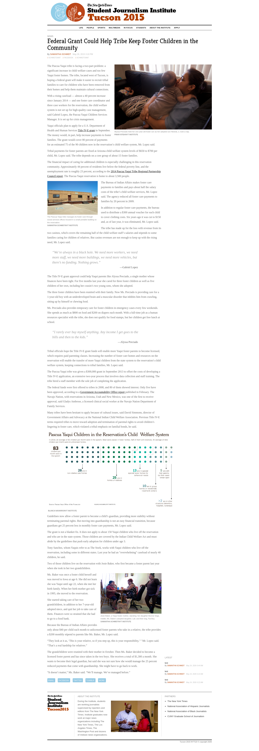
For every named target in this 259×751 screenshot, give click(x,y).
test (166, 663)
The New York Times (177, 701)
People (90, 28)
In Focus (128, 28)
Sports (101, 28)
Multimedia (114, 28)
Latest (168, 657)
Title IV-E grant (86, 130)
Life (81, 28)
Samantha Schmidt (60, 54)
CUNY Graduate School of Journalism (186, 716)
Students (141, 28)
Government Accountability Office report (102, 392)
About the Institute (160, 28)
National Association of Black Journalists (187, 711)
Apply (177, 28)
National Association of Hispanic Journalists (189, 706)
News (50, 36)
